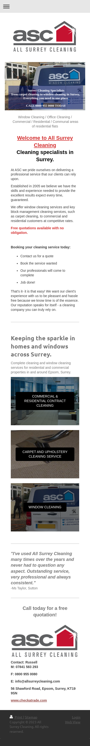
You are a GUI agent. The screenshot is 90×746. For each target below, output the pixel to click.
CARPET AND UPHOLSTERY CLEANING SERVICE (45, 454)
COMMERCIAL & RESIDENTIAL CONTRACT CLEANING (45, 400)
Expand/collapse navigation (45, 6)
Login (76, 717)
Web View (72, 722)
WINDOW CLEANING (45, 507)
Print (16, 717)
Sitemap (31, 717)
